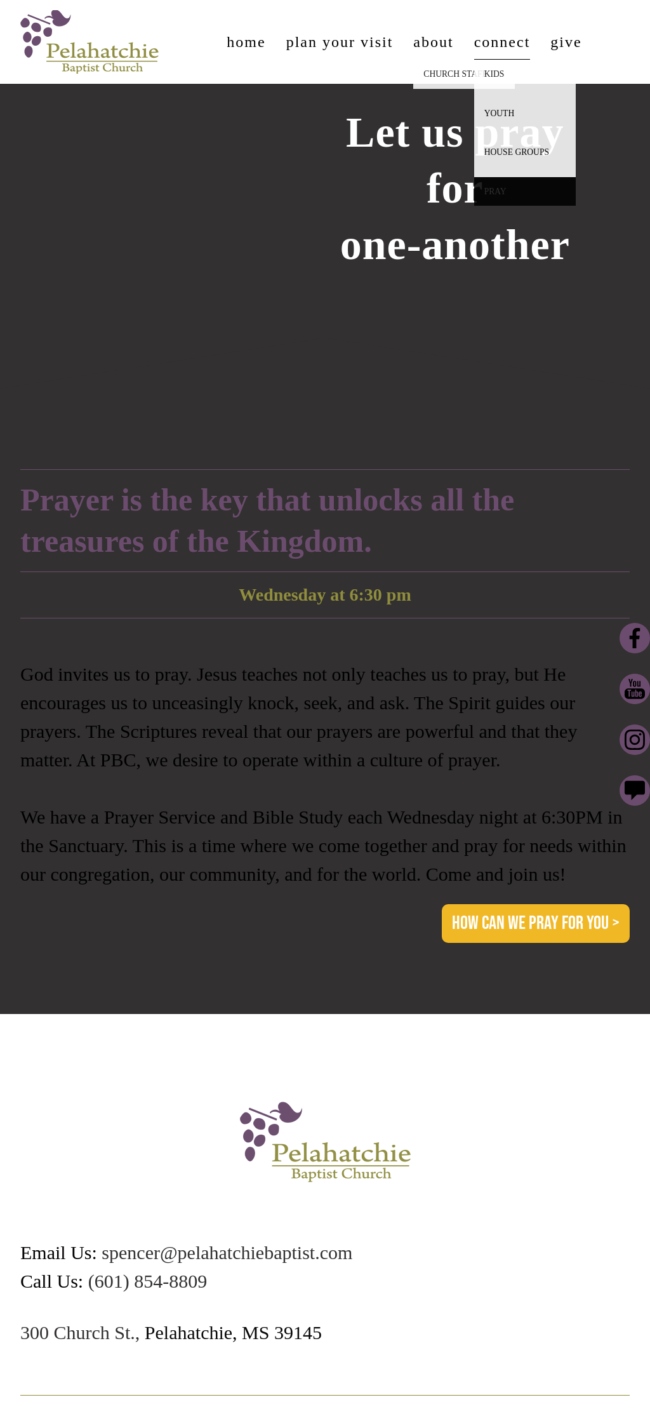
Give (565, 42)
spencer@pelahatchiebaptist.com (227, 1252)
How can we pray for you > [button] (536, 923)
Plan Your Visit (340, 42)
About (433, 42)
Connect (502, 42)
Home (246, 42)
